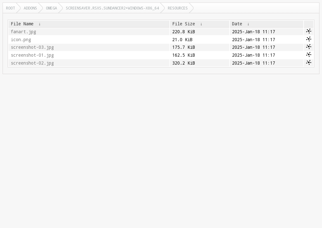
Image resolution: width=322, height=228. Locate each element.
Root (10, 7)
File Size (183, 24)
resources (178, 7)
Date (237, 24)
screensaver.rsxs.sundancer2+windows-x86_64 (112, 7)
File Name (22, 24)
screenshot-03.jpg (32, 47)
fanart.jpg (23, 32)
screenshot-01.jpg (32, 55)
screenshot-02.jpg (32, 63)
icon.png (21, 39)
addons (30, 7)
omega (51, 7)
